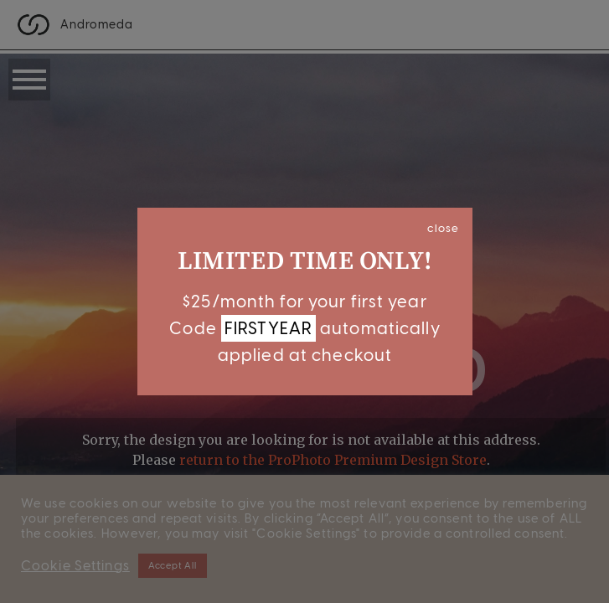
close (443, 227)
